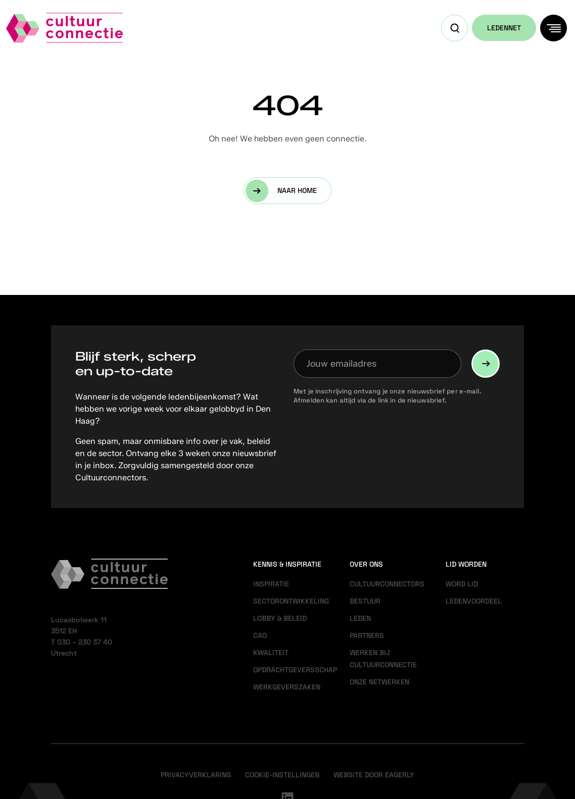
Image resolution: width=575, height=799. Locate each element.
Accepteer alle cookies (489, 751)
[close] (559, 610)
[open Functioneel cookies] (559, 684)
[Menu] (553, 28)
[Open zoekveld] (454, 28)
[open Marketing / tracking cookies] (559, 714)
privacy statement (448, 650)
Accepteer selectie (489, 780)
